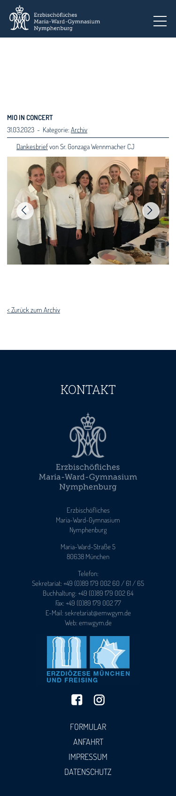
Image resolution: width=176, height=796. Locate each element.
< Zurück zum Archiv (33, 309)
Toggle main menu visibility (160, 18)
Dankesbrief (32, 146)
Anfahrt (88, 741)
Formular (88, 726)
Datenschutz (88, 771)
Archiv (79, 129)
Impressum (88, 756)
